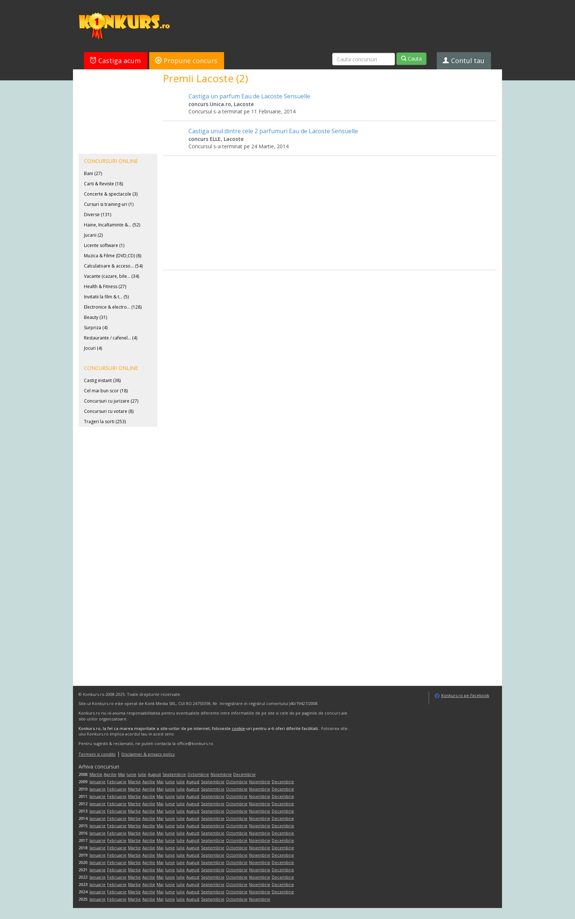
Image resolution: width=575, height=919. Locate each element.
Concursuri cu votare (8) (108, 411)
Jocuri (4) (93, 348)
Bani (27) (93, 173)
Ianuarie (97, 781)
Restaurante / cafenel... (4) (110, 338)
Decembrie (244, 774)
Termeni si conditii (97, 754)
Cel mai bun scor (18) (106, 391)
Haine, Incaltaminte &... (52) (112, 225)
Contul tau (463, 60)
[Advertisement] (330, 207)
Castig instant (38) (102, 380)
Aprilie (110, 774)
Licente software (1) (104, 245)
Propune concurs (186, 60)
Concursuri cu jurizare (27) (111, 401)
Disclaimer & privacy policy (148, 754)
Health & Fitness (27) (105, 286)
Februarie (117, 781)
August (154, 774)
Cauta (411, 58)
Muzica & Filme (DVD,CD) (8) (112, 256)
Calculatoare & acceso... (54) (113, 266)
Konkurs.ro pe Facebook (465, 695)
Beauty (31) (95, 317)
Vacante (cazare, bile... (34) (111, 276)
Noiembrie (221, 774)
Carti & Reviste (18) (103, 184)
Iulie (142, 774)
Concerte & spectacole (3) (111, 194)
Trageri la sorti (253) (105, 421)
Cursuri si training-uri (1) (108, 204)
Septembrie (174, 774)
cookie (238, 728)
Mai (121, 774)
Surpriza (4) (95, 327)
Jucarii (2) (93, 235)
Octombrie (198, 774)
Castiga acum (115, 60)
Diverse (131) (97, 214)
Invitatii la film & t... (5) (106, 297)
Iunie (131, 774)
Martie (95, 774)
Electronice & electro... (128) (113, 307)
